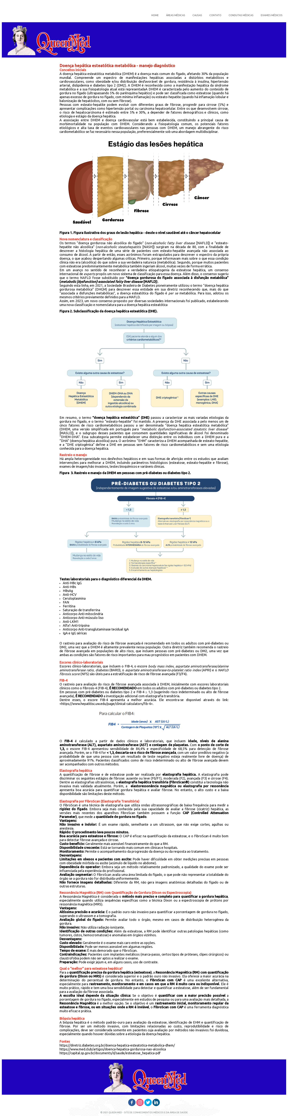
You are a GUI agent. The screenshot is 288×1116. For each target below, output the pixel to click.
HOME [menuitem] (155, 15)
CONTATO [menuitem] (215, 15)
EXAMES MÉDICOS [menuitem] (271, 15)
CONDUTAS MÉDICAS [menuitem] (241, 15)
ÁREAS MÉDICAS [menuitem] (175, 15)
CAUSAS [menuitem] (197, 15)
